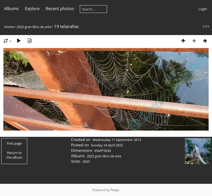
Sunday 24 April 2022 (107, 145)
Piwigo (114, 190)
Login (203, 8)
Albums (11, 8)
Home (9, 26)
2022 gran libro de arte (34, 26)
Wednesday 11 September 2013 (117, 139)
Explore (32, 8)
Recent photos (60, 8)
